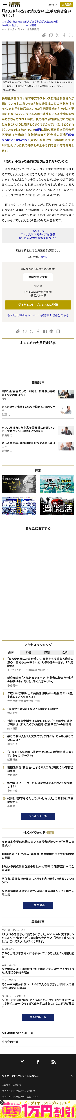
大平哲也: (30, 21)
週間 (47, 652)
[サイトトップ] (13, 4)
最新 (11, 652)
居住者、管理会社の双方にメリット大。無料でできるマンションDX (38, 880)
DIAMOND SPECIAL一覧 (17, 1033)
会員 (65, 652)
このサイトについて (11, 1085)
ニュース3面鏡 (28, 25)
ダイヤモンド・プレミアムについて (18, 1091)
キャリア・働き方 (10, 25)
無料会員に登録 (38, 277)
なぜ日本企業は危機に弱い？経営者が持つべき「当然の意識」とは (38, 843)
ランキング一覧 (38, 816)
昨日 (29, 652)
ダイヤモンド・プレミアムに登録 (38, 304)
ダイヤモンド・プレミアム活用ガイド (20, 1097)
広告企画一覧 (10, 1041)
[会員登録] (66, 4)
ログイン (52, 4)
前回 (38, 129)
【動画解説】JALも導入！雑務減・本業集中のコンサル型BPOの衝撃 (38, 856)
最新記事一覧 (38, 1017)
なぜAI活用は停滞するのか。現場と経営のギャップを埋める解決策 (38, 893)
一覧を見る (38, 905)
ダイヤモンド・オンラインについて (20, 1076)
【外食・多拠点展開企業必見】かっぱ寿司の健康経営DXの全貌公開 (38, 868)
